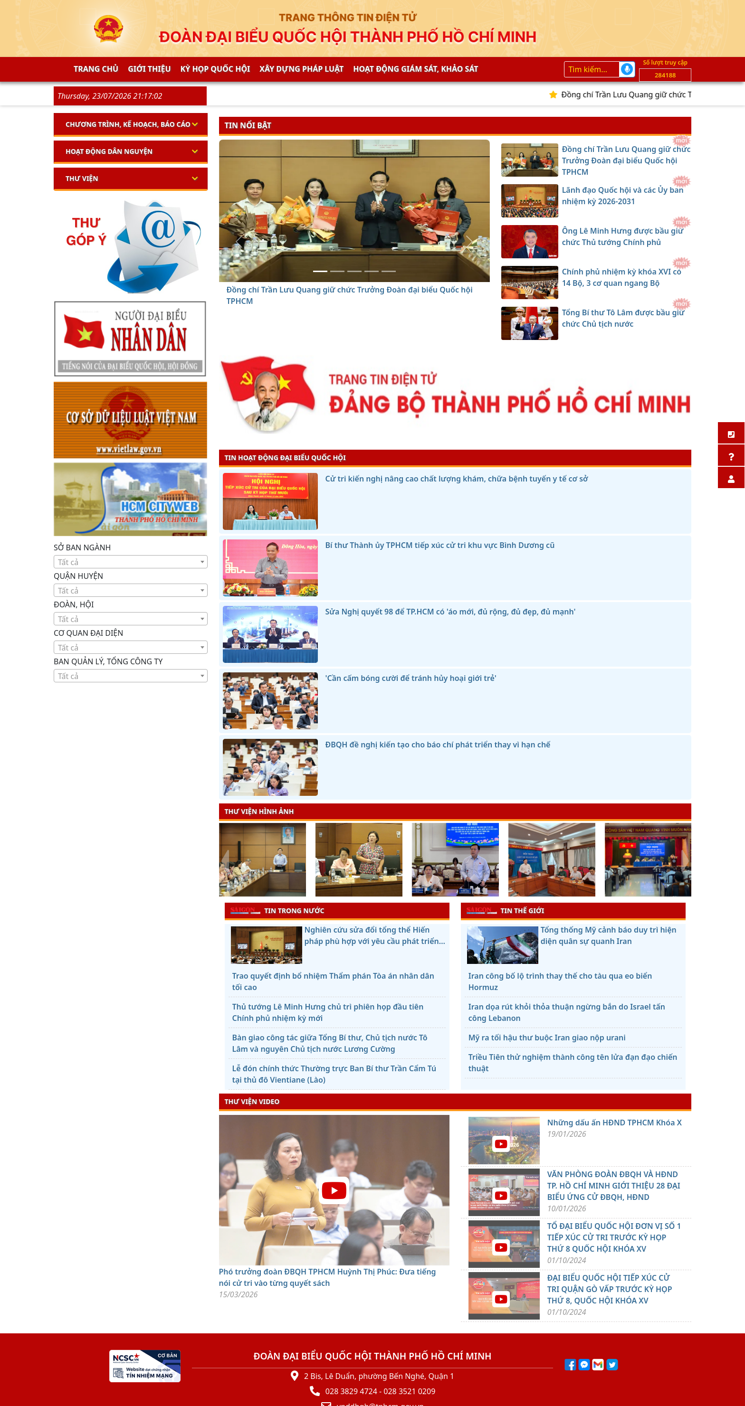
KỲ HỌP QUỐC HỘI (215, 69)
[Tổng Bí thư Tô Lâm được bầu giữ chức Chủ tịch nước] (389, 271)
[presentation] (225, 861)
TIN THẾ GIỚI (505, 910)
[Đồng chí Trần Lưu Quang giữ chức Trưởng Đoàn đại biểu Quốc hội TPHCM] (320, 271)
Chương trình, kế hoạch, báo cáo (128, 124)
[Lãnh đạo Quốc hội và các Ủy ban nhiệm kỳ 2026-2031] (337, 271)
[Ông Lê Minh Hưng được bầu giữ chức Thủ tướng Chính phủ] (354, 271)
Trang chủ (96, 69)
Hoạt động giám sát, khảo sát (415, 69)
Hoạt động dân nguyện (109, 151)
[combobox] (131, 561)
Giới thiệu (149, 69)
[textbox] (130, 562)
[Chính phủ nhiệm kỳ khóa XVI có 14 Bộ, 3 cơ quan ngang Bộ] (371, 271)
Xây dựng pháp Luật (301, 69)
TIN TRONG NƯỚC (277, 910)
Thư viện (82, 178)
